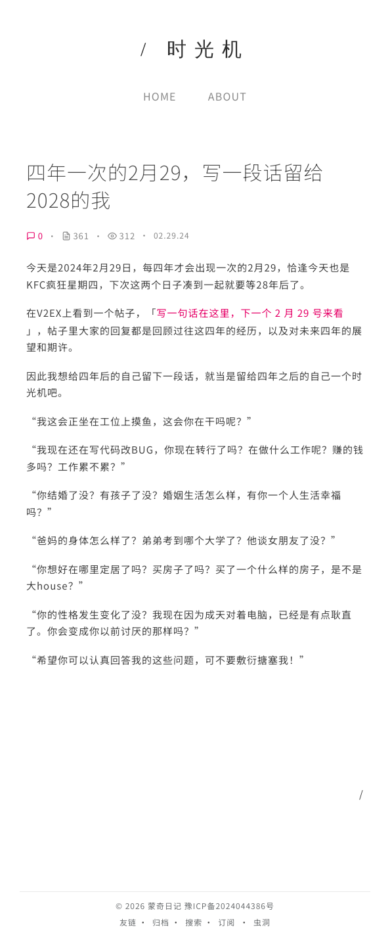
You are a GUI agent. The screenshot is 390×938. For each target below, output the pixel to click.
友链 (128, 922)
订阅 (226, 922)
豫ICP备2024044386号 (229, 906)
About (227, 96)
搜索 (193, 922)
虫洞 (262, 922)
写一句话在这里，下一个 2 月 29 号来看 (249, 313)
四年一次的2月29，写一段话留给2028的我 (175, 186)
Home (160, 96)
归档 (160, 922)
